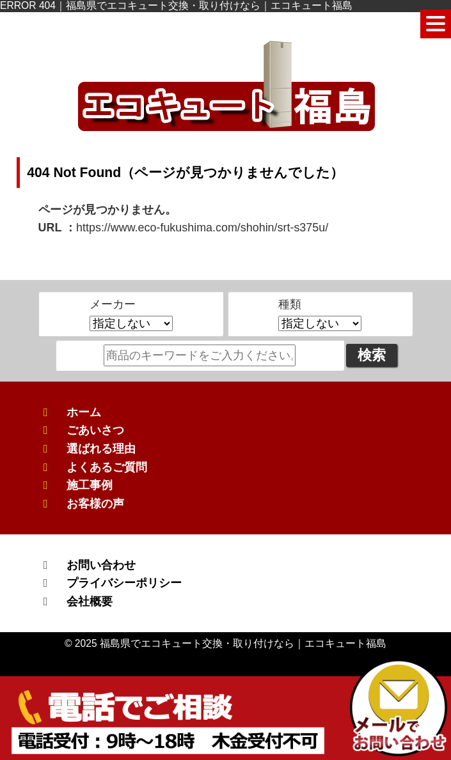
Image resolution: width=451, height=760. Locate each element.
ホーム (84, 412)
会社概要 (90, 601)
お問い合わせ (101, 565)
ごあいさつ (95, 430)
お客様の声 (95, 503)
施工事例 (90, 485)
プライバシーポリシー (124, 583)
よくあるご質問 (107, 467)
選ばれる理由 (101, 448)
